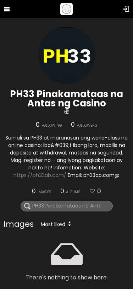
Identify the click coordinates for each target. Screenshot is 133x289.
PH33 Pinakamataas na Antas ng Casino (66, 99)
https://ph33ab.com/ (39, 175)
